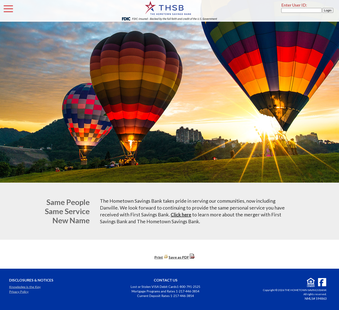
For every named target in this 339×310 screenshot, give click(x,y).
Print (158, 257)
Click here (181, 214)
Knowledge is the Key (25, 287)
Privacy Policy (19, 292)
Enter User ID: (294, 5)
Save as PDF (179, 257)
